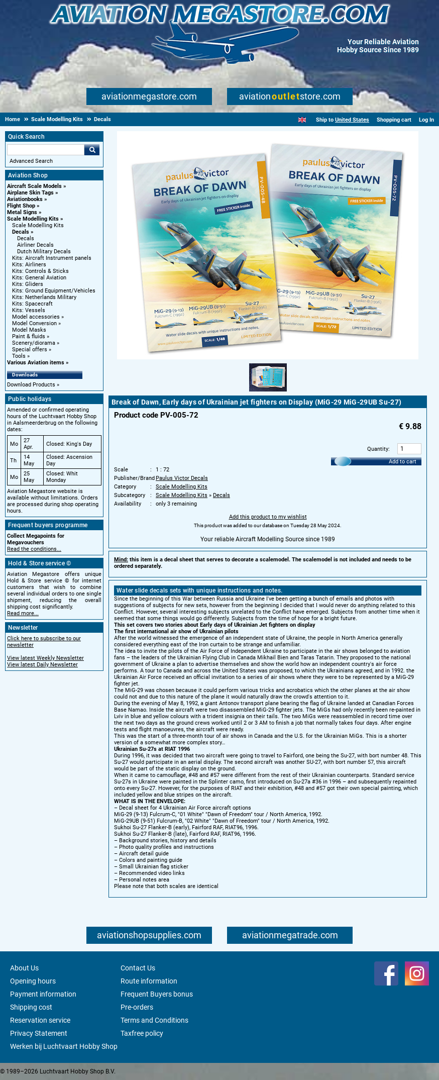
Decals (20, 232)
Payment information (43, 994)
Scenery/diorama (33, 343)
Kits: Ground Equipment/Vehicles (53, 290)
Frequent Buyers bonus (157, 994)
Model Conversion (34, 323)
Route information (149, 981)
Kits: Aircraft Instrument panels (51, 258)
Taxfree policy (142, 1033)
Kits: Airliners (29, 264)
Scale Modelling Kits (33, 219)
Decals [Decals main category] (25, 238)
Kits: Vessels (28, 310)
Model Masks (29, 330)
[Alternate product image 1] (268, 392)
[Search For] (45, 149)
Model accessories (36, 317)
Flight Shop (21, 206)
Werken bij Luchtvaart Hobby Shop (64, 1046)
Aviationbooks (25, 199)
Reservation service (40, 1020)
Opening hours (33, 981)
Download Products (31, 384)
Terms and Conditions (154, 1020)
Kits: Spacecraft (32, 304)
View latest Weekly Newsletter (45, 658)
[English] (302, 120)
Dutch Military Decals (44, 251)
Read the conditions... (34, 549)
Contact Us (138, 968)
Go (91, 149)
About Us (24, 968)
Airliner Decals (35, 245)
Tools (19, 356)
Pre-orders (137, 1007)
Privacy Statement (38, 1033)
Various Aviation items (35, 362)
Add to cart (402, 461)
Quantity (377, 449)
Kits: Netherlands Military (44, 297)
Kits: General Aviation (39, 277)
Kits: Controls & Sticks (40, 271)
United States (352, 120)
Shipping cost (31, 1007)
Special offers (29, 349)
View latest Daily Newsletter (42, 664)
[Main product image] (267, 357)
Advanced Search (31, 161)
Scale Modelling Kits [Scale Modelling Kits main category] (38, 225)
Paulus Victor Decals (182, 478)
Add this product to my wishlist (268, 517)
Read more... (23, 613)
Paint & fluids (28, 336)
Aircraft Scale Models (34, 186)
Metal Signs (22, 212)
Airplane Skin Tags (30, 192)
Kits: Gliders (27, 284)
